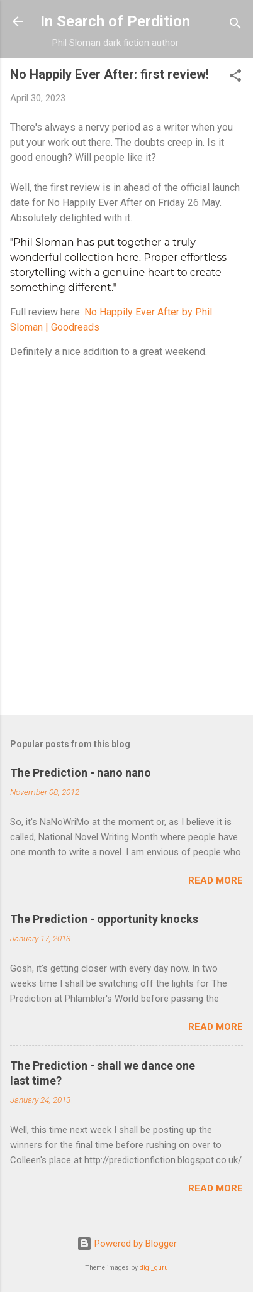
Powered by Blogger (127, 1243)
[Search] (235, 25)
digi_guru (154, 1268)
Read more (215, 880)
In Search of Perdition (115, 21)
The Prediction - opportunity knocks (104, 919)
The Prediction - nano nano (80, 772)
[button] (235, 77)
